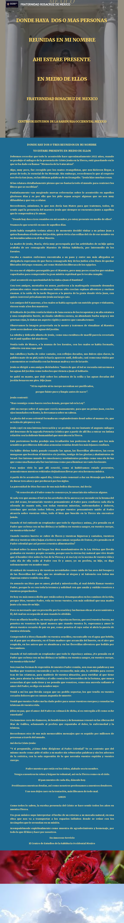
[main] (62, 68)
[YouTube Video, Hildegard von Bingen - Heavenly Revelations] (62, 903)
